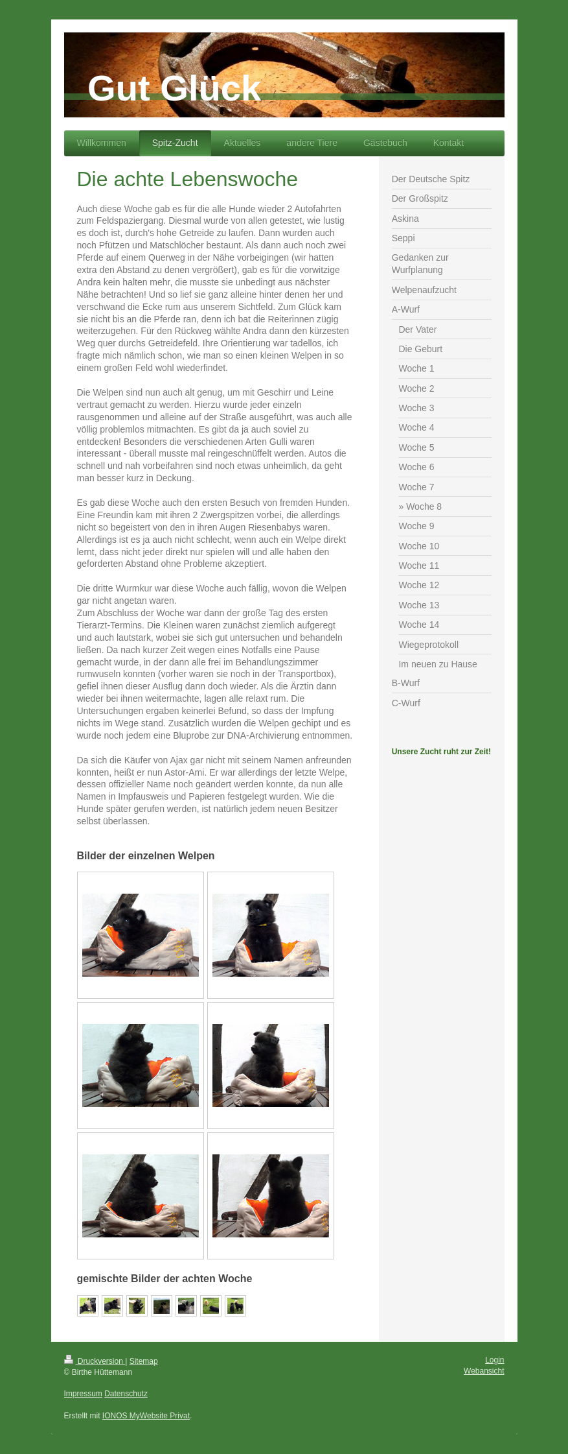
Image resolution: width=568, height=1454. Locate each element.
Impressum (83, 1393)
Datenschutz (126, 1393)
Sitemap (144, 1361)
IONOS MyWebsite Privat (146, 1415)
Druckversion (95, 1361)
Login (494, 1360)
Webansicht (484, 1371)
